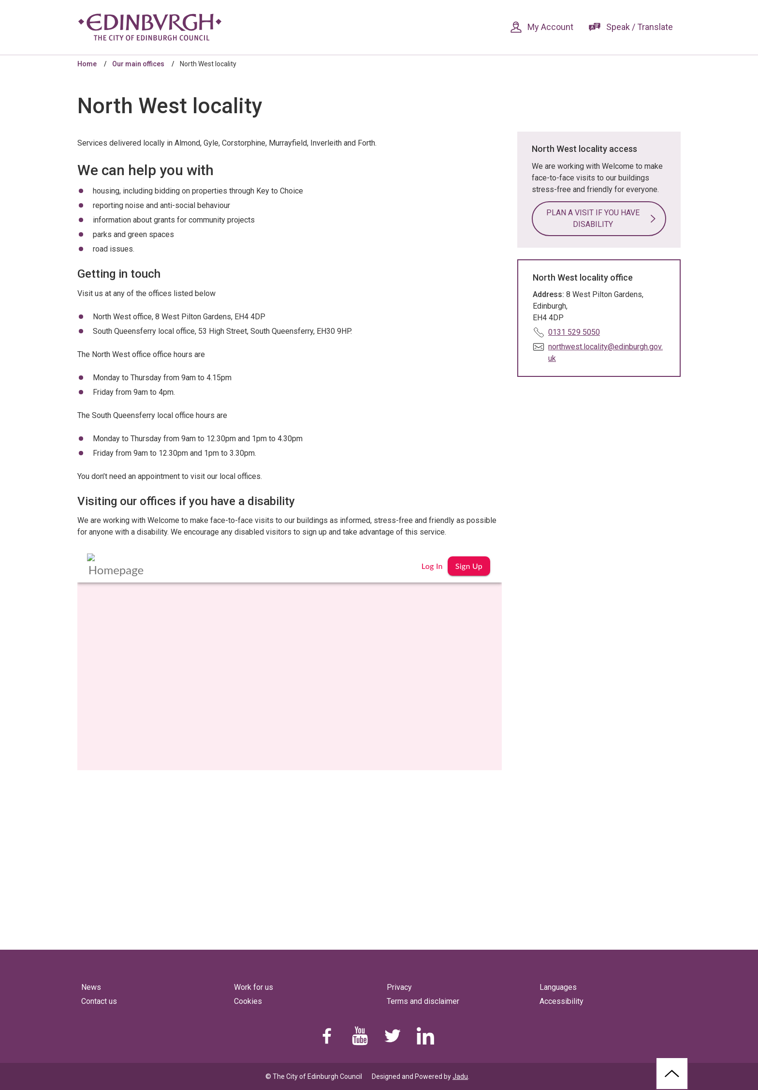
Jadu (460, 1076)
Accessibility (561, 1001)
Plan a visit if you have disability (593, 218)
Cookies (248, 1001)
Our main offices (138, 64)
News (91, 987)
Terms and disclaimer (423, 1001)
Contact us (99, 1001)
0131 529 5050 (574, 332)
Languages (558, 987)
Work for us (253, 987)
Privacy (399, 987)
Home (87, 64)
